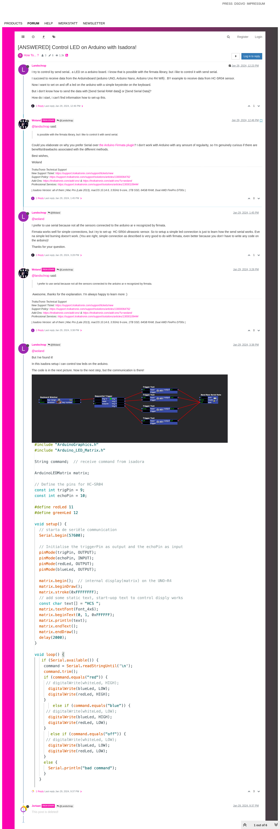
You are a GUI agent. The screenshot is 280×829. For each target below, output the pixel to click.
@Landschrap (65, 120)
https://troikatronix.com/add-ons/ (61, 180)
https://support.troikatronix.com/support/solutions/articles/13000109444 (98, 184)
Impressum (256, 3)
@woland (38, 219)
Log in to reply (252, 56)
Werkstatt (68, 23)
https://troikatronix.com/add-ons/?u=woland (107, 180)
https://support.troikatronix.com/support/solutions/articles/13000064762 (90, 176)
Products (13, 23)
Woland (36, 120)
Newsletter (94, 23)
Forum (33, 23)
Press (227, 3)
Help (48, 23)
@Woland (54, 213)
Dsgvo (239, 3)
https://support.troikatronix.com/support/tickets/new (84, 173)
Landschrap (39, 65)
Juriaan (36, 805)
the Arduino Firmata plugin (116, 145)
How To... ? (31, 55)
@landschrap (41, 126)
